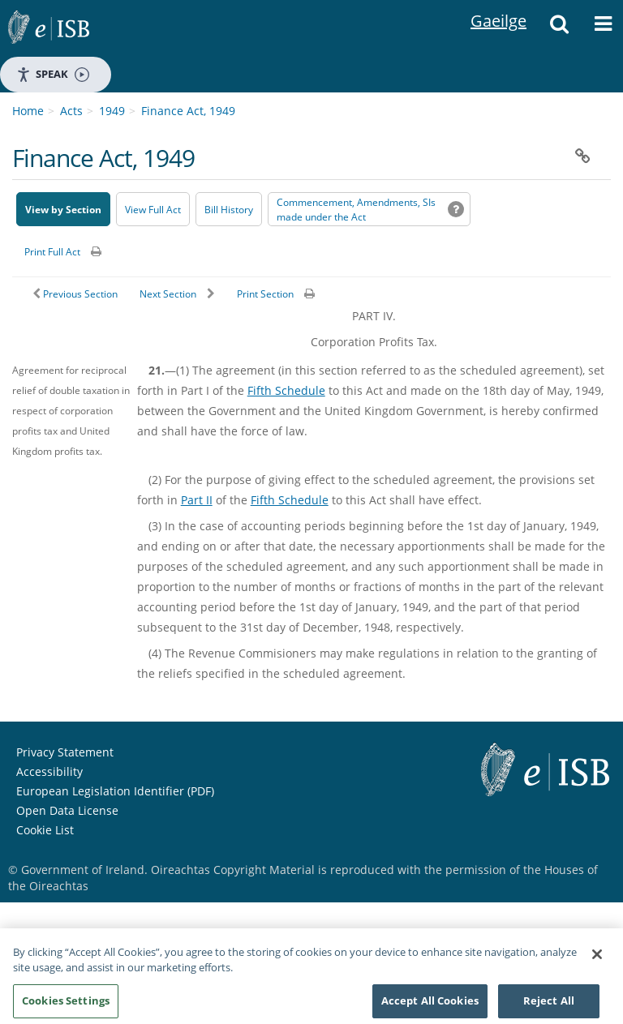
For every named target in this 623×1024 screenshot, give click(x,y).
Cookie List (45, 830)
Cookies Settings (66, 1005)
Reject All (548, 1005)
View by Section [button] (63, 209)
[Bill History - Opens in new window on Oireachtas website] (228, 209)
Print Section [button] (265, 294)
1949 (112, 110)
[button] (559, 28)
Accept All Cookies (430, 1005)
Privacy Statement (65, 752)
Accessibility (49, 771)
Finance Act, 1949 (188, 110)
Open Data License (67, 810)
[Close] (597, 959)
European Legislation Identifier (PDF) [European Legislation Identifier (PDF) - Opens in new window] (115, 791)
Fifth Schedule (286, 390)
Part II (197, 500)
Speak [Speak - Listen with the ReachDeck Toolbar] (52, 74)
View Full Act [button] (153, 209)
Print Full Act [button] (52, 252)
